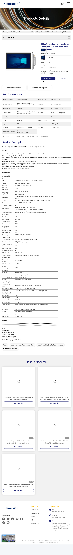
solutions (34, 517)
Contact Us (35, 523)
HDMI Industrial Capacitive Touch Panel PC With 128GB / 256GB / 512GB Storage (54, 442)
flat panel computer (10, 349)
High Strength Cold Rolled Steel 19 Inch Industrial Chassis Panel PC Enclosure (18, 398)
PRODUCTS (12, 32)
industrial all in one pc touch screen (50, 345)
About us (34, 510)
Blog (32, 520)
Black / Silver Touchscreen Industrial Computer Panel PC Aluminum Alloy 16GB (18, 486)
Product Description (39, 88)
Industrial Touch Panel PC (25, 32)
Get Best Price (49, 78)
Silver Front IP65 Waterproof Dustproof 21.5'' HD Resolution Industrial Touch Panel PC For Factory (54, 398)
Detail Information (14, 88)
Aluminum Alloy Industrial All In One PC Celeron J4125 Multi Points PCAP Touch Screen (18, 442)
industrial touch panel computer (22, 345)
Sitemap (13, 540)
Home (4, 32)
